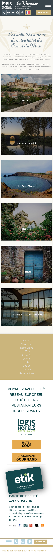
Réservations (26, 373)
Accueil (26, 340)
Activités (26, 355)
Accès (26, 366)
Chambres (26, 344)
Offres (26, 351)
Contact (26, 369)
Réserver (43, 12)
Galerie (26, 358)
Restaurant (26, 347)
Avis (26, 362)
